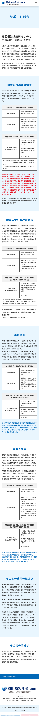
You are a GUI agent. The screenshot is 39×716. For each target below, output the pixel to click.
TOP (3, 676)
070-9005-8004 (14, 701)
